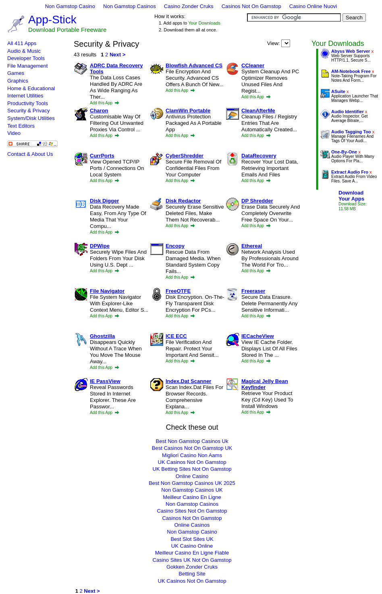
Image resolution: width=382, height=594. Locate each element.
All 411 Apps (21, 43)
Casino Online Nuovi (313, 6)
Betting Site (192, 574)
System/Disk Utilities (31, 118)
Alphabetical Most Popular (285, 43)
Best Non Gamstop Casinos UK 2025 (192, 483)
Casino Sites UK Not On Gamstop (192, 560)
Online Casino (192, 476)
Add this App (104, 103)
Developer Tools (26, 58)
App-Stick (52, 19)
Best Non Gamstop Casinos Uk (192, 441)
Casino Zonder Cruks (189, 6)
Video (14, 133)
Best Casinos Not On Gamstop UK (192, 448)
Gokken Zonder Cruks (192, 567)
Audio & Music (24, 51)
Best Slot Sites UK (191, 539)
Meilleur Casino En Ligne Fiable (192, 553)
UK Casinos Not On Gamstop (192, 462)
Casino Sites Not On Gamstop (192, 511)
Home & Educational (31, 88)
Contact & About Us (30, 154)
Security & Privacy (28, 111)
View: (278, 43)
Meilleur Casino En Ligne (192, 497)
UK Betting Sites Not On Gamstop (192, 469)
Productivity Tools (27, 103)
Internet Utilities (25, 96)
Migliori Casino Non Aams (192, 455)
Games (15, 73)
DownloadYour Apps (351, 196)
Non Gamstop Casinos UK (191, 490)
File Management (27, 66)
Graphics (17, 81)
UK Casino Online (192, 546)
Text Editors (21, 126)
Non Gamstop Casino (70, 6)
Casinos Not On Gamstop (251, 6)
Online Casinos (192, 525)
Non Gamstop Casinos (129, 6)
